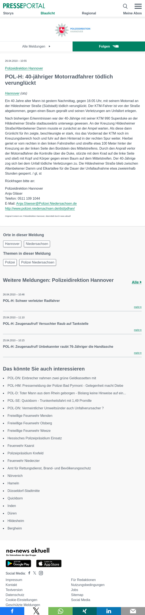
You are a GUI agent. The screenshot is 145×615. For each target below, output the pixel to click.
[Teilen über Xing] (85, 611)
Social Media (80, 600)
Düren (12, 513)
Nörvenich (15, 476)
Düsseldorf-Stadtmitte (24, 491)
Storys (8, 13)
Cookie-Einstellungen (21, 600)
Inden (12, 506)
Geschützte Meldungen (23, 605)
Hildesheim (16, 521)
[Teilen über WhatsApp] (60, 611)
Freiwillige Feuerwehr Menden (30, 415)
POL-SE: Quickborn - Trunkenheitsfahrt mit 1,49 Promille (50, 400)
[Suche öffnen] (125, 6)
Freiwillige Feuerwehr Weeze (29, 430)
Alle (137, 282)
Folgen (108, 46)
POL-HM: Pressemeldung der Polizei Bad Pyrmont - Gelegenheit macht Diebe (65, 385)
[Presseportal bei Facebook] (28, 573)
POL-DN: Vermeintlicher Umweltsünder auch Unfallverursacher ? (56, 408)
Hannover (12, 93)
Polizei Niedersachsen (37, 262)
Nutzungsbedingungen (87, 585)
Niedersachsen (37, 244)
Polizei (10, 262)
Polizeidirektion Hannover (24, 68)
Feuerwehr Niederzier (24, 461)
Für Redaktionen (83, 580)
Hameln (13, 483)
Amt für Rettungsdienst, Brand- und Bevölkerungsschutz (49, 468)
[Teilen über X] (36, 611)
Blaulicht (48, 13)
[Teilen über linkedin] (109, 611)
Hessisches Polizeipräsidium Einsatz (35, 438)
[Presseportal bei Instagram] (39, 573)
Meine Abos (132, 13)
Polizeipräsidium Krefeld (26, 453)
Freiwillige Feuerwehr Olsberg (30, 423)
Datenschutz (15, 595)
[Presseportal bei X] (33, 573)
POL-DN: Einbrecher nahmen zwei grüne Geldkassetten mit (52, 378)
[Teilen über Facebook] (12, 611)
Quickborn (15, 498)
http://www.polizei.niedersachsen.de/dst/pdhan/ (40, 208)
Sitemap (77, 595)
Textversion (14, 590)
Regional (89, 13)
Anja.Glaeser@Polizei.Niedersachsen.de (46, 203)
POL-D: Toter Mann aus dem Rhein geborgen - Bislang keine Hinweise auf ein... (67, 393)
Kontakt (11, 585)
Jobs (74, 590)
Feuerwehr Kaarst (21, 445)
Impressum (14, 580)
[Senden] (133, 611)
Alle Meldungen (36, 46)
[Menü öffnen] (138, 6)
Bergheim (15, 528)
